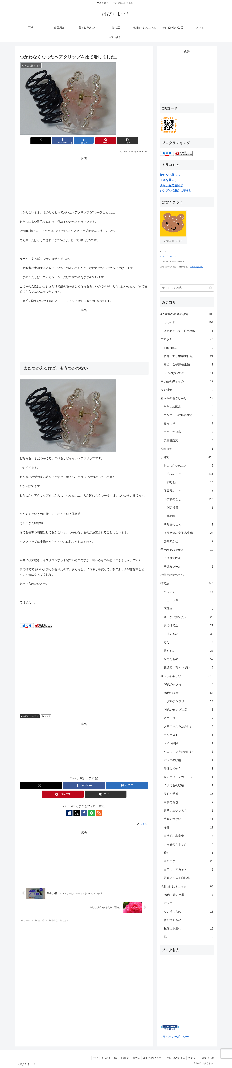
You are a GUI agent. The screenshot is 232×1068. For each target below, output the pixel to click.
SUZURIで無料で (196, 267)
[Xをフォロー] (76, 813)
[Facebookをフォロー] (84, 813)
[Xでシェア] (40, 140)
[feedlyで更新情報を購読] (91, 813)
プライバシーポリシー (174, 1036)
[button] (127, 140)
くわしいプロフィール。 (169, 256)
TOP (95, 1058)
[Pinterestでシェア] (105, 140)
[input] (187, 288)
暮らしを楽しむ (122, 1058)
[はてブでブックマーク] (84, 140)
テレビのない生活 (176, 1058)
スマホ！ (192, 1058)
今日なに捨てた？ (30, 716)
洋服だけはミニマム (153, 1058)
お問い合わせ (207, 1058)
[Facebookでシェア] (62, 140)
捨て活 (46, 716)
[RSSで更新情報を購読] (99, 813)
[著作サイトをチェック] (69, 813)
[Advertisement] (84, 183)
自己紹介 (105, 1058)
